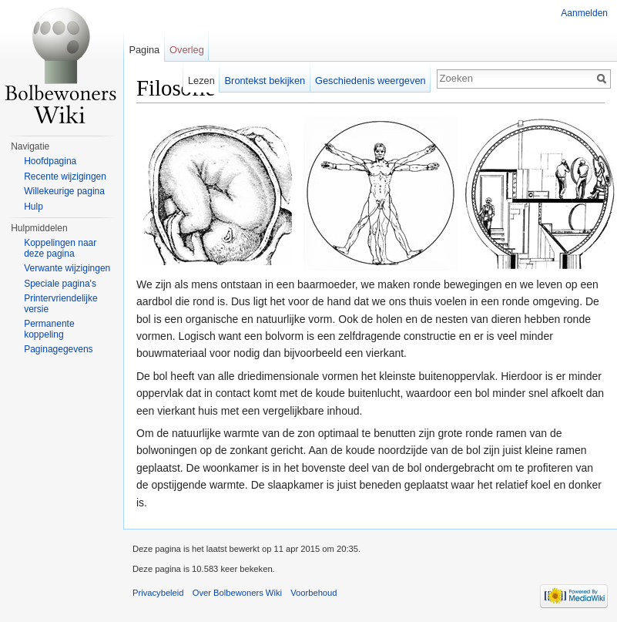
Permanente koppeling (49, 329)
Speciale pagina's (60, 283)
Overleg (186, 49)
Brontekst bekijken (265, 80)
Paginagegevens (58, 349)
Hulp (33, 206)
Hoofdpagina (50, 161)
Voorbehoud (313, 592)
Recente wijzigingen (65, 176)
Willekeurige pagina (64, 191)
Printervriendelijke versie (60, 303)
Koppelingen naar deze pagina (60, 248)
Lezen (201, 80)
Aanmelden (584, 13)
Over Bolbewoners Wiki (237, 592)
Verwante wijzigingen (67, 268)
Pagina (144, 49)
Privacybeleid (158, 592)
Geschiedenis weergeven (370, 80)
